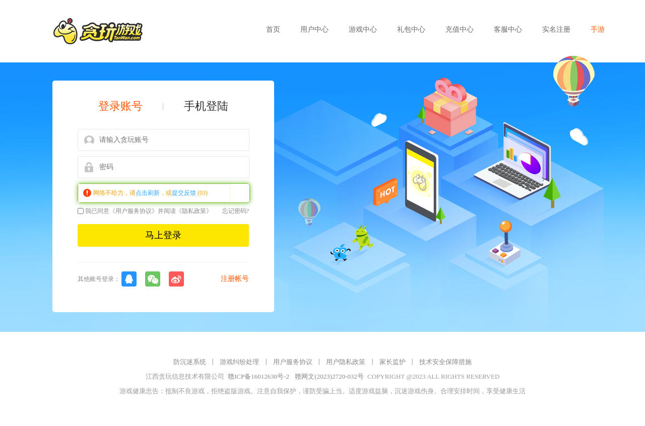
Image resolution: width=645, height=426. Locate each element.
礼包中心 (411, 29)
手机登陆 (206, 106)
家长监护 (392, 362)
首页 (273, 29)
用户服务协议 (292, 362)
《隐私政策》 (194, 211)
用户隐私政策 (345, 362)
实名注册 (556, 29)
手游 (598, 29)
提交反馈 (184, 192)
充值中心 (459, 29)
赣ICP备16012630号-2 (258, 376)
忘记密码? (235, 211)
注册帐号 (235, 278)
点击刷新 (148, 192)
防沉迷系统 (189, 362)
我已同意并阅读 (145, 211)
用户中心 (314, 29)
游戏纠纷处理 (239, 362)
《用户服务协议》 (133, 211)
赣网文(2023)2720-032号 (329, 376)
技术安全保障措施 (445, 362)
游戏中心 (363, 29)
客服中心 (508, 29)
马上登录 (163, 235)
